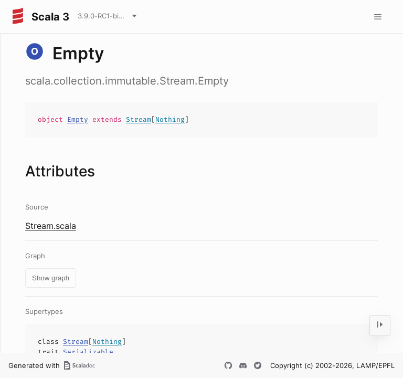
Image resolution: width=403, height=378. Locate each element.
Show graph (50, 278)
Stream (138, 119)
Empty (77, 119)
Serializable (88, 352)
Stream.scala (50, 225)
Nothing (170, 119)
